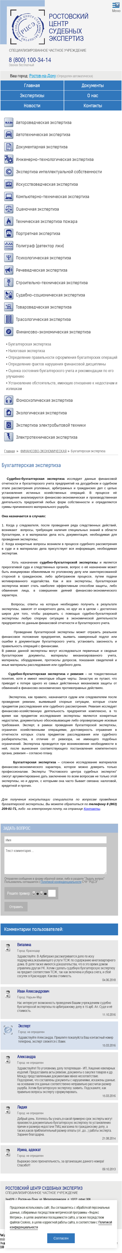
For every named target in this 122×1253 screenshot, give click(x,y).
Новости (32, 106)
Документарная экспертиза (42, 147)
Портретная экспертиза (38, 233)
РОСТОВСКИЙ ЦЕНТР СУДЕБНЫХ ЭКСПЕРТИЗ (69, 27)
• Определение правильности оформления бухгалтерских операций (61, 357)
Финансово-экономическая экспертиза (53, 332)
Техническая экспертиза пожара (46, 221)
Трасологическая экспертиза (43, 319)
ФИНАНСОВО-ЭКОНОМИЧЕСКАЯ (43, 451)
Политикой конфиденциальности (61, 881)
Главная (32, 85)
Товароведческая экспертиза (44, 307)
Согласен (60, 1238)
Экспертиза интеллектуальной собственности (59, 171)
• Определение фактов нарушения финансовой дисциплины (56, 364)
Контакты (93, 106)
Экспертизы (32, 95)
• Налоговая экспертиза (25, 350)
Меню (116, 10)
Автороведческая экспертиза (44, 122)
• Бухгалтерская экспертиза (28, 344)
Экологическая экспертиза (41, 413)
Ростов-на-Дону (42, 75)
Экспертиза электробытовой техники (51, 425)
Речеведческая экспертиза (41, 270)
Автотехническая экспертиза (43, 134)
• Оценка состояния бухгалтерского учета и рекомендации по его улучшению (60, 373)
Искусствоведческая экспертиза (47, 184)
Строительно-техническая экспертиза (52, 282)
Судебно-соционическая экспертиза (50, 295)
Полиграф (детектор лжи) (40, 246)
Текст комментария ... (55, 860)
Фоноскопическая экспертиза (44, 400)
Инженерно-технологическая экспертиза (55, 159)
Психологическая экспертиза (43, 258)
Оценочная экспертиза (37, 209)
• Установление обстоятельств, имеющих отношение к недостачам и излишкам (61, 385)
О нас (92, 95)
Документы (93, 85)
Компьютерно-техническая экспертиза (52, 196)
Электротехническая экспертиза (46, 437)
